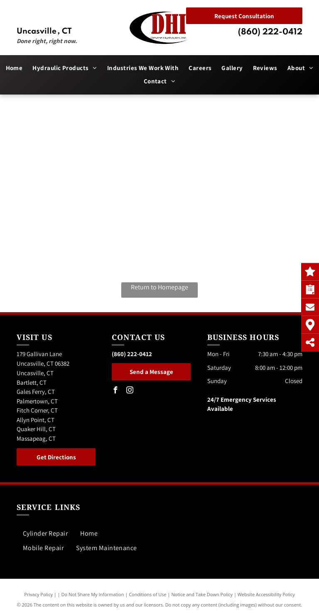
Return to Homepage (159, 287)
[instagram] (129, 391)
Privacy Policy (38, 594)
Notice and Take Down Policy (202, 594)
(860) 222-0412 (270, 32)
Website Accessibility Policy (266, 594)
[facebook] (115, 391)
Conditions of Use (148, 594)
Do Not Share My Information (92, 594)
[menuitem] (14, 68)
